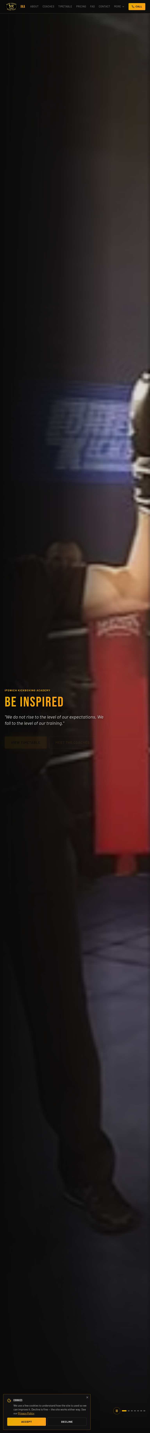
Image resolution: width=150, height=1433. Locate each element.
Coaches (48, 6)
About (34, 6)
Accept (26, 1421)
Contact (104, 6)
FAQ (92, 6)
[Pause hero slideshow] (116, 1410)
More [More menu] (119, 6)
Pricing (81, 6)
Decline (67, 1421)
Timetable (65, 6)
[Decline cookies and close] (87, 1397)
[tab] (124, 1410)
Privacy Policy (26, 1413)
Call (137, 6)
